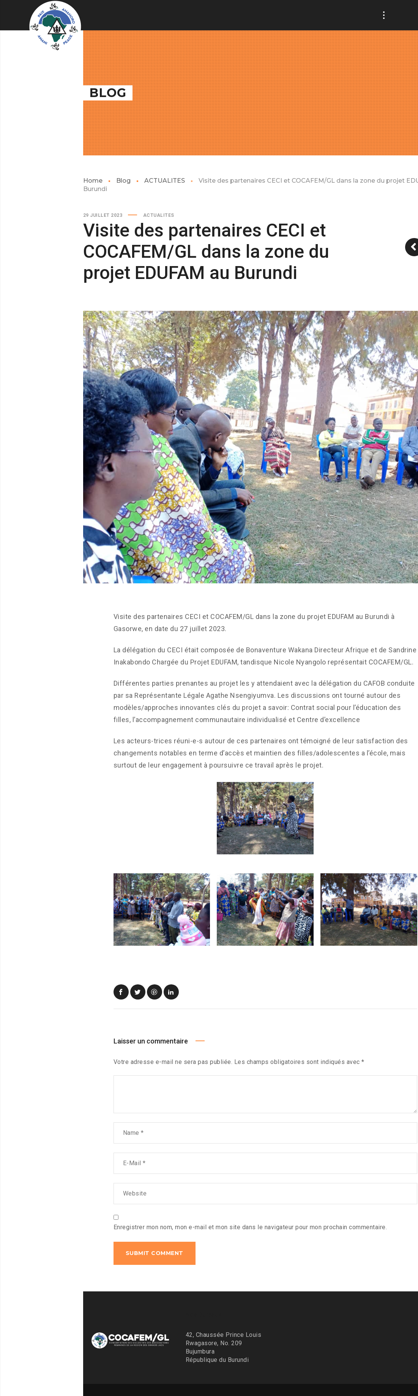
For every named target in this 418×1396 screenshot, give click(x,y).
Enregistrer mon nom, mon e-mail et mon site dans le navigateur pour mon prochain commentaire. (250, 1227)
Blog (123, 180)
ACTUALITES (164, 180)
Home (93, 180)
